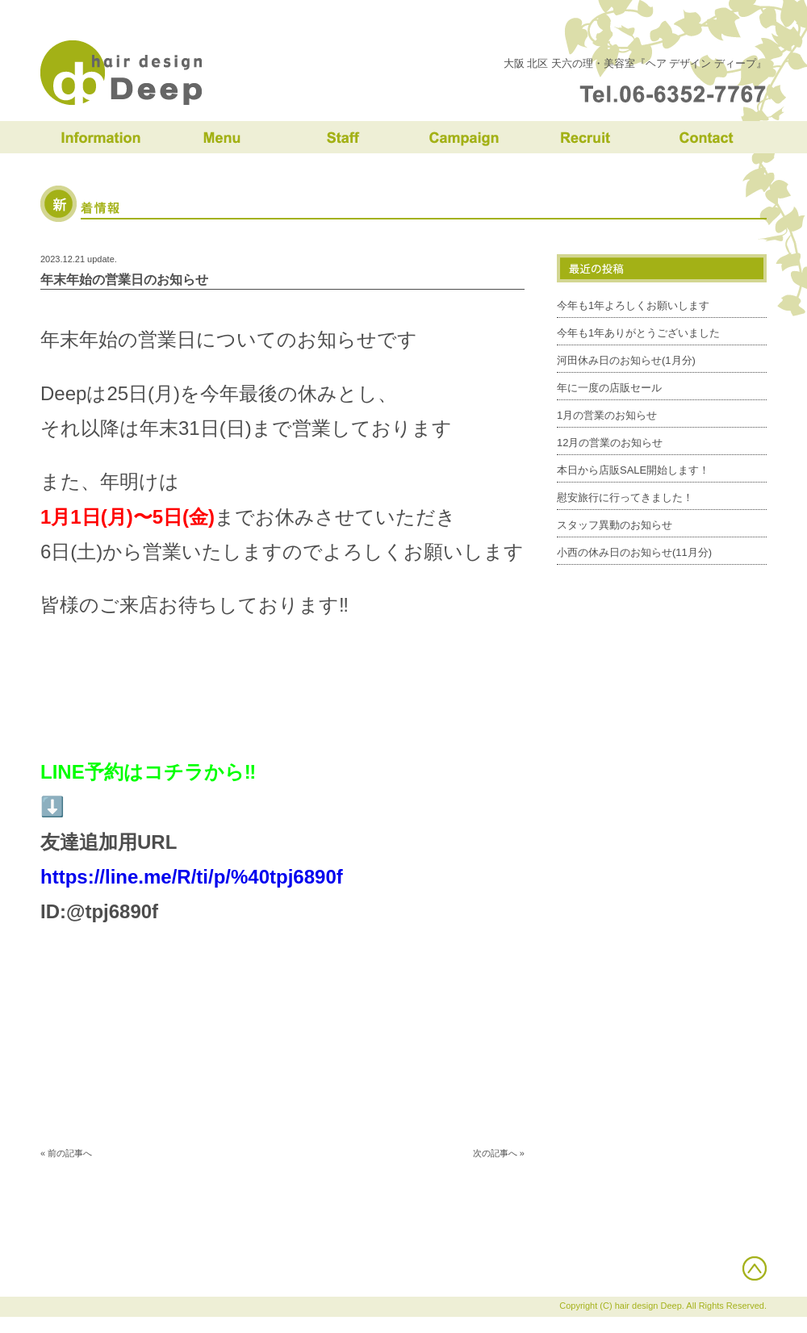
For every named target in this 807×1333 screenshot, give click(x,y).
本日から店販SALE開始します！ (633, 470)
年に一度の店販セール (609, 388)
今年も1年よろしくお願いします (633, 305)
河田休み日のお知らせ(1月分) (626, 360)
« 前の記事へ (66, 1153)
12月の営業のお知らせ (610, 443)
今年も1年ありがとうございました (638, 333)
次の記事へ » (499, 1153)
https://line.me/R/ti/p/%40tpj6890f (191, 877)
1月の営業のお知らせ (607, 415)
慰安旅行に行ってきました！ (625, 497)
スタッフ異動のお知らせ (614, 525)
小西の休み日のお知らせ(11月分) (634, 552)
